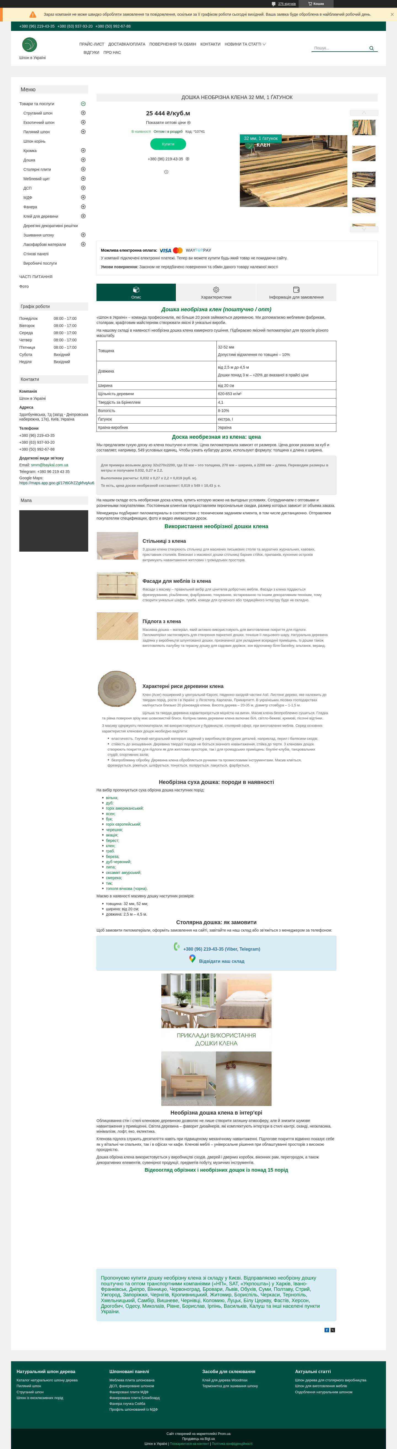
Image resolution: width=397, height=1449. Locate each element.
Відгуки (91, 52)
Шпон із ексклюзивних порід (40, 1398)
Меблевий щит (36, 179)
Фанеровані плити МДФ (129, 1392)
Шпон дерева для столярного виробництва (330, 1380)
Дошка (29, 160)
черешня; (114, 830)
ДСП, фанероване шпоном (131, 1386)
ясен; (110, 814)
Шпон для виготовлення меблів (321, 1386)
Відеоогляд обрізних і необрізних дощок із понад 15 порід (216, 1170)
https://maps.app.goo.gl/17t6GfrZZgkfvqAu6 (56, 483)
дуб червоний (118, 862)
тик (108, 883)
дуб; (109, 803)
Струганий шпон (37, 113)
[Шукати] (371, 48)
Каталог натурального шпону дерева (47, 1380)
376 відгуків (287, 4)
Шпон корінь (34, 141)
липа (110, 867)
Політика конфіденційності (232, 1444)
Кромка (30, 150)
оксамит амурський (123, 872)
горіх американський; (125, 808)
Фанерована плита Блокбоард (134, 1398)
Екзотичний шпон (38, 122)
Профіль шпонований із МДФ (133, 1409)
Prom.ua (224, 1434)
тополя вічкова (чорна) (126, 888)
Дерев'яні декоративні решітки (50, 226)
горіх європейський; (123, 824)
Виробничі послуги (40, 263)
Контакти (210, 44)
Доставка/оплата (126, 44)
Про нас (112, 52)
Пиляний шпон (36, 132)
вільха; (112, 798)
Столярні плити (37, 169)
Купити (168, 144)
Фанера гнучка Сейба (127, 1404)
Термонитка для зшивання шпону (230, 1386)
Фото (24, 286)
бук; (109, 819)
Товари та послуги (36, 103)
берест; (112, 840)
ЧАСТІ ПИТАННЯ (35, 276)
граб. (110, 851)
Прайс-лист (91, 44)
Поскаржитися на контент (189, 1444)
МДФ (27, 197)
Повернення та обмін (172, 44)
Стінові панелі (36, 254)
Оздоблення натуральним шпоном (323, 1392)
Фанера (30, 207)
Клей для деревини (40, 216)
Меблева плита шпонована (131, 1380)
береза (112, 856)
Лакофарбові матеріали (44, 244)
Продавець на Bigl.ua (198, 1439)
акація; (112, 835)
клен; (110, 846)
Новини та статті (243, 44)
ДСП (27, 188)
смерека (113, 878)
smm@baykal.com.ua (49, 465)
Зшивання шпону (38, 235)
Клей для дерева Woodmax (225, 1380)
